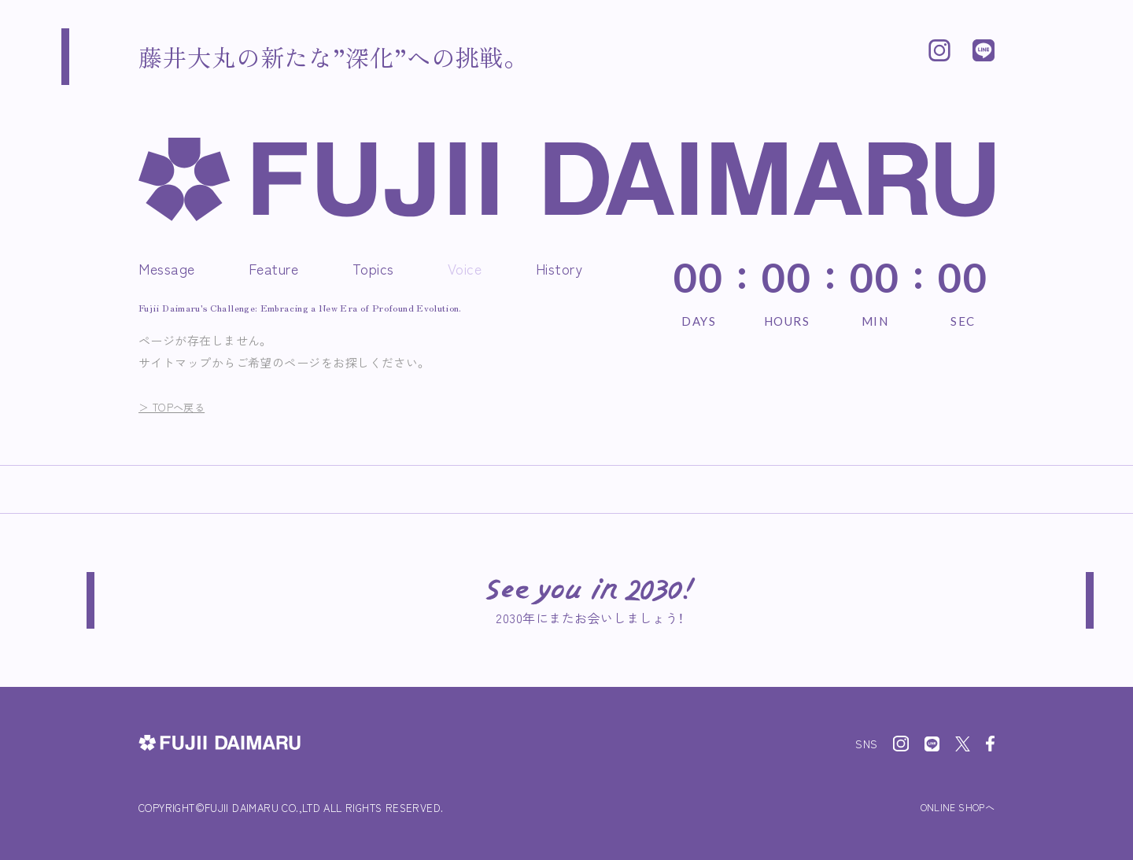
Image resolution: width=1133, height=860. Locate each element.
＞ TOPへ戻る (177, 406)
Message (166, 268)
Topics (373, 268)
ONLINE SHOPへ (952, 807)
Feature (274, 268)
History (559, 268)
